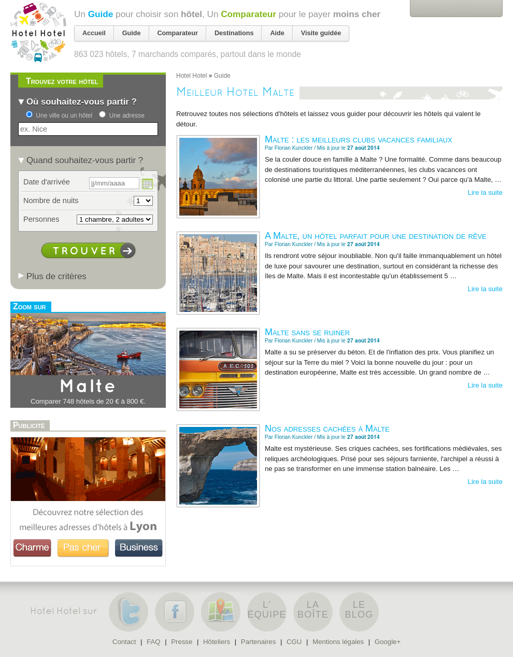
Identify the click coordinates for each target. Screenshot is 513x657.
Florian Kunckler (294, 148)
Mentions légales (338, 642)
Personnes (41, 219)
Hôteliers (216, 642)
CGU (294, 642)
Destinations (234, 33)
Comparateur (248, 14)
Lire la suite (485, 192)
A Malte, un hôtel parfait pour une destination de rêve (376, 236)
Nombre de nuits (51, 200)
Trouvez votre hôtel (62, 81)
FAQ (153, 642)
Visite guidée (321, 33)
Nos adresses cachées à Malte (327, 428)
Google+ (388, 642)
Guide (100, 14)
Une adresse (127, 115)
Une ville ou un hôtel (64, 115)
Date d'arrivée (46, 182)
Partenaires (258, 642)
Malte (88, 386)
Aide (277, 33)
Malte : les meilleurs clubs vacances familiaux (358, 139)
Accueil (94, 33)
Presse (181, 642)
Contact (124, 642)
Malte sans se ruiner (307, 332)
